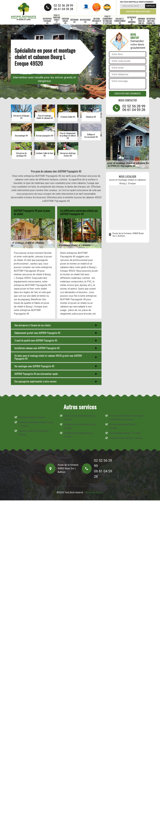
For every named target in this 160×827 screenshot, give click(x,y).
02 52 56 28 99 (63, 5)
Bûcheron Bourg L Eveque (31, 417)
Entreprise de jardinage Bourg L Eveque (80, 417)
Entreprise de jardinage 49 (131, 21)
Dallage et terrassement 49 (120, 21)
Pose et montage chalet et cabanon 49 (56, 21)
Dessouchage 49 (85, 20)
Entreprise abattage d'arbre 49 (150, 21)
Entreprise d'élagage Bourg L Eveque (79, 435)
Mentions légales (94, 492)
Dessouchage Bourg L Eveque (125, 433)
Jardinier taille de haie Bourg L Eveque (34, 433)
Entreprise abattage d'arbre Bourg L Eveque (35, 424)
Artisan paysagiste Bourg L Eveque (123, 426)
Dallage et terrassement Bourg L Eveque (80, 426)
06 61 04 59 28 (63, 9)
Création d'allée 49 (65, 21)
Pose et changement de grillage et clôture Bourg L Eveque (127, 417)
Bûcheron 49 (74, 20)
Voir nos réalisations (138, 12)
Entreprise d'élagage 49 (47, 21)
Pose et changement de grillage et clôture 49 (108, 21)
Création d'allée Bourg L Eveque (125, 438)
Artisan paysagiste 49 (96, 21)
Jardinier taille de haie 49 (141, 21)
